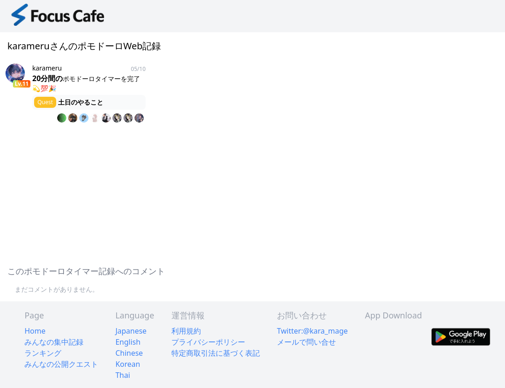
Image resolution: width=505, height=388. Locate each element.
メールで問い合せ (306, 342)
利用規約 (186, 331)
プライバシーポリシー (208, 342)
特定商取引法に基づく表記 (215, 353)
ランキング (42, 353)
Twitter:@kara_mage (312, 331)
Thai (122, 375)
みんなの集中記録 (53, 342)
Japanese (131, 331)
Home (35, 331)
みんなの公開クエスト (61, 364)
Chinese (129, 353)
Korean (127, 364)
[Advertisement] (252, 192)
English (127, 342)
